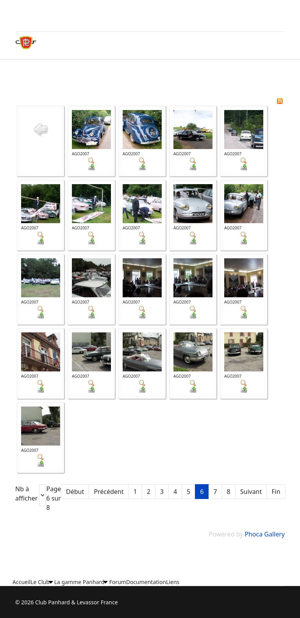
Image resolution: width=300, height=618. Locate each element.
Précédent (108, 491)
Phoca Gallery (265, 534)
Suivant (251, 491)
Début (75, 491)
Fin (275, 491)
